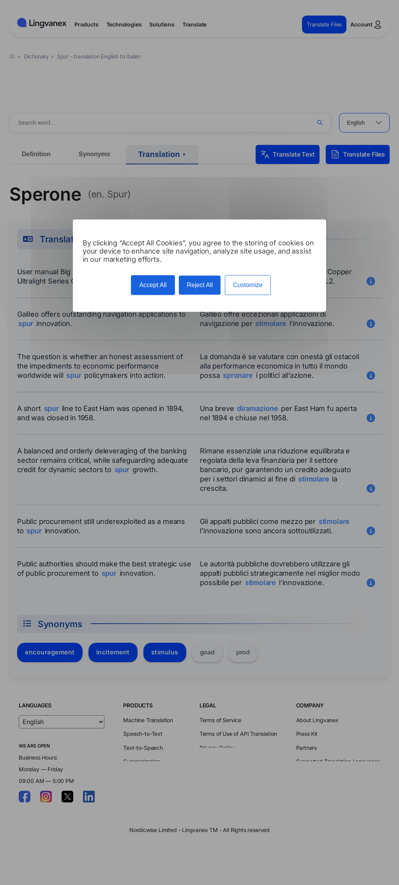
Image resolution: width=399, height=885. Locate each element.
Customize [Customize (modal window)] (248, 285)
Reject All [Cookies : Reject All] (200, 285)
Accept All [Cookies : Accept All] (152, 285)
